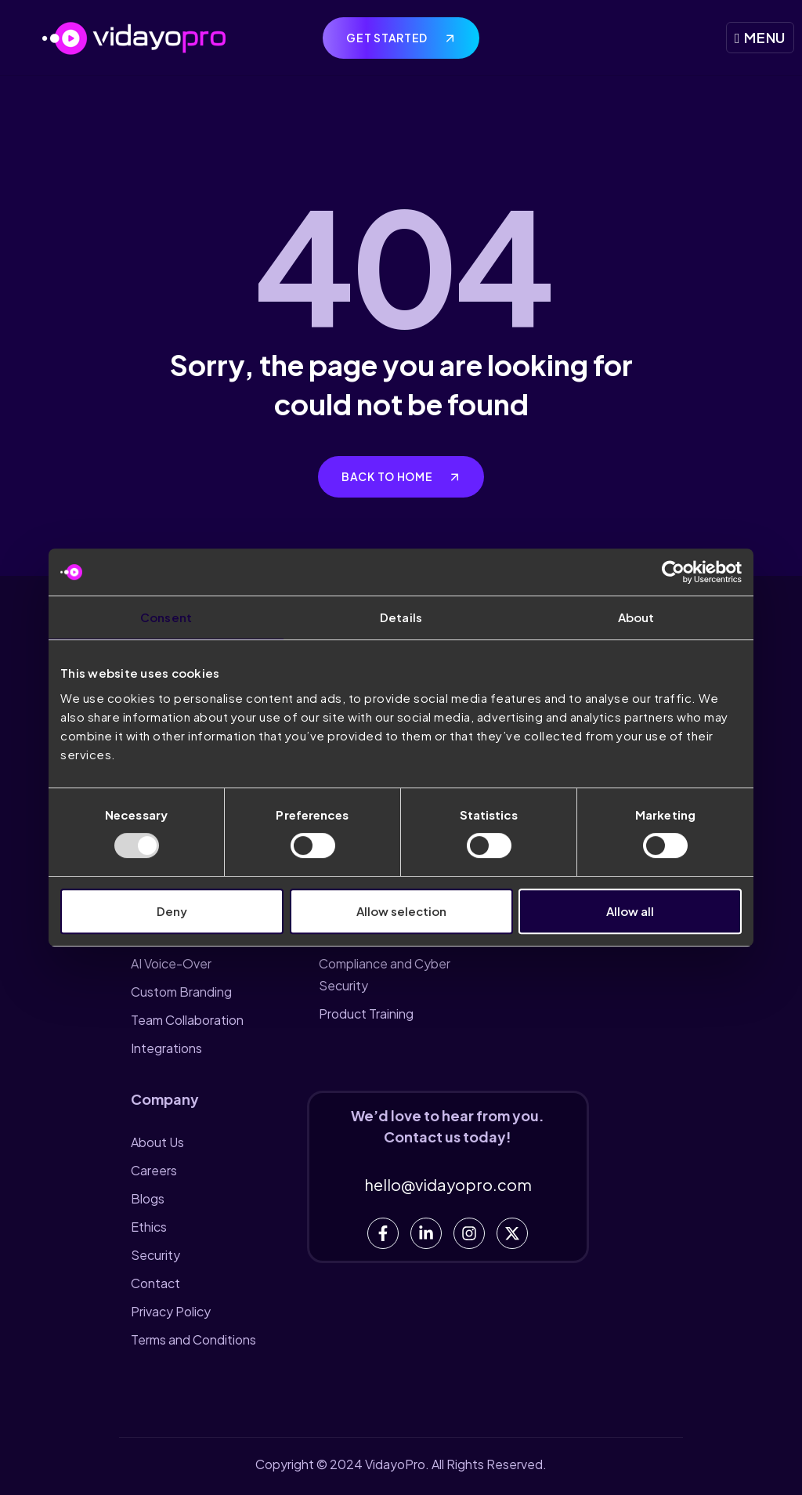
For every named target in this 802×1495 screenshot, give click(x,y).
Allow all (630, 910)
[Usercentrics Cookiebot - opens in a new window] (673, 572)
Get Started (387, 38)
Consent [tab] (166, 617)
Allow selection (401, 910)
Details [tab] (401, 617)
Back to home (388, 476)
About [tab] (636, 617)
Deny (172, 910)
